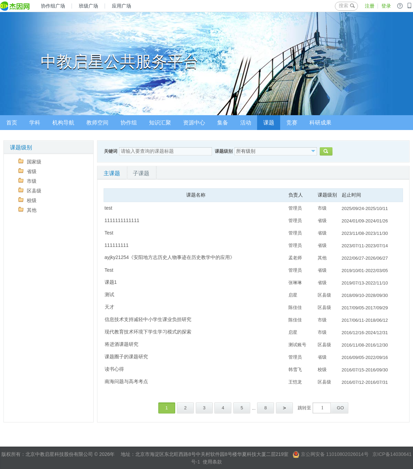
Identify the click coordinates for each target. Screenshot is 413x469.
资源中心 (194, 123)
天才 (109, 307)
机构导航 (63, 123)
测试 (109, 294)
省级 (27, 171)
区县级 (29, 190)
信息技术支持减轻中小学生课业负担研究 (148, 319)
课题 (268, 123)
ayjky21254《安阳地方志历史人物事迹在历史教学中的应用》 (170, 257)
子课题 (141, 173)
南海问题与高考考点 (126, 381)
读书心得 (114, 369)
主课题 (112, 173)
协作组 (128, 123)
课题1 (111, 282)
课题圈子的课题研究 (126, 356)
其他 (27, 210)
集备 (222, 123)
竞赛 (291, 123)
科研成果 (320, 123)
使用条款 (212, 462)
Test (109, 233)
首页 (11, 123)
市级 (27, 181)
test (109, 208)
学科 (34, 123)
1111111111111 (122, 220)
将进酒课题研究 (121, 344)
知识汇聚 (160, 123)
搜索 (347, 5)
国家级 (29, 161)
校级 (27, 200)
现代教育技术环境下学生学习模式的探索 (148, 332)
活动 (245, 123)
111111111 (117, 245)
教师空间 (97, 123)
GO (340, 407)
